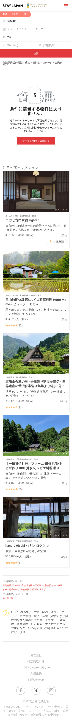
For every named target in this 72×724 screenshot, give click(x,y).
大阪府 (14, 14)
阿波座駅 (25, 589)
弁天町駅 (37, 585)
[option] (36, 191)
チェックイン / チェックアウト (26, 29)
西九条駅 (16, 585)
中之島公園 (8, 598)
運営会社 (36, 655)
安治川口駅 (26, 585)
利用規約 (36, 673)
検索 (36, 53)
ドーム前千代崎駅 (11, 589)
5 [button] (66, 209)
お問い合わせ (36, 679)
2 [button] (58, 209)
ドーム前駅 (57, 585)
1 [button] (56, 210)
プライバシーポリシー (36, 667)
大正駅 (42, 589)
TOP (5, 14)
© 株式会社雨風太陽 (36, 701)
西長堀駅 (34, 589)
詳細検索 (49, 45)
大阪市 (25, 14)
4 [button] (63, 209)
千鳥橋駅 (7, 585)
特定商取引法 (36, 661)
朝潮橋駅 (46, 585)
